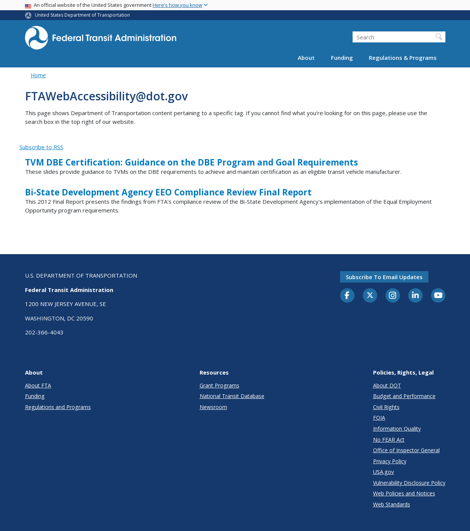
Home (38, 75)
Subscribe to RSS (41, 147)
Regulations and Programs (58, 407)
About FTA (38, 385)
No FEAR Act (388, 439)
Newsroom (213, 407)
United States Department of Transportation (82, 15)
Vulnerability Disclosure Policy (409, 482)
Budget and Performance (404, 396)
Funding (342, 57)
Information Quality (397, 428)
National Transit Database (232, 396)
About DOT (387, 385)
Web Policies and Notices (404, 493)
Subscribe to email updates (384, 277)
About (306, 57)
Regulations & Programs (403, 57)
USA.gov (383, 471)
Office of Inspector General (406, 450)
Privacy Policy (389, 461)
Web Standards (391, 504)
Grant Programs (219, 385)
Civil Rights (386, 407)
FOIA (379, 417)
